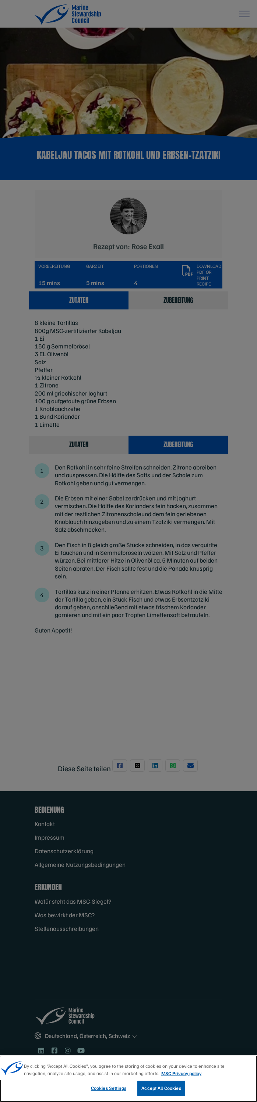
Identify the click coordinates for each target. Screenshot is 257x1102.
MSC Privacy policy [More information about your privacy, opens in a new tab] (181, 1073)
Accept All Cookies (161, 1088)
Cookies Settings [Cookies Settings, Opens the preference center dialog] (108, 1088)
